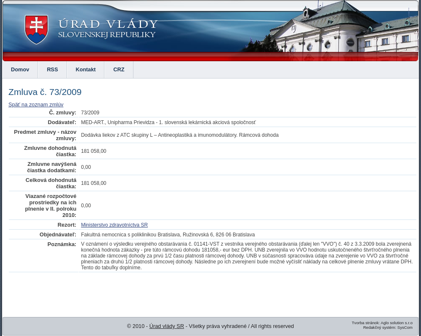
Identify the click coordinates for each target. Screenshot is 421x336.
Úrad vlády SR (166, 326)
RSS (52, 69)
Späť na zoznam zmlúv (36, 104)
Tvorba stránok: (366, 322)
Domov (20, 69)
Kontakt (86, 69)
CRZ (118, 69)
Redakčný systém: (379, 327)
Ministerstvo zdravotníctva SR (114, 225)
